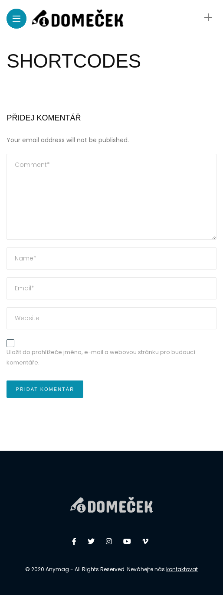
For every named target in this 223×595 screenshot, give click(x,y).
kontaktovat (182, 569)
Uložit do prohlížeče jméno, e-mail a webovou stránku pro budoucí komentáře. (101, 357)
